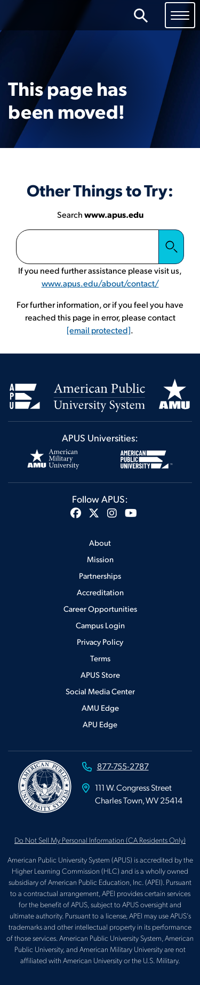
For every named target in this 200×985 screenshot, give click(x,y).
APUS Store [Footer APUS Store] (100, 674)
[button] (75, 513)
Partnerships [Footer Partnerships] (100, 575)
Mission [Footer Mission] (100, 559)
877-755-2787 (123, 765)
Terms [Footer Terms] (100, 658)
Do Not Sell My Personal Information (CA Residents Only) (100, 839)
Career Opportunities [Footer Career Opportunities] (100, 608)
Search (171, 246)
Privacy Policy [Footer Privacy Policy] (100, 641)
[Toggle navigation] (180, 15)
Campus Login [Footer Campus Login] (100, 625)
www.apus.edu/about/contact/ (100, 283)
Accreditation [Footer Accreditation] (100, 592)
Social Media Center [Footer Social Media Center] (100, 691)
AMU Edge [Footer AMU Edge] (100, 707)
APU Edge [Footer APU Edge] (100, 724)
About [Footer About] (100, 542)
